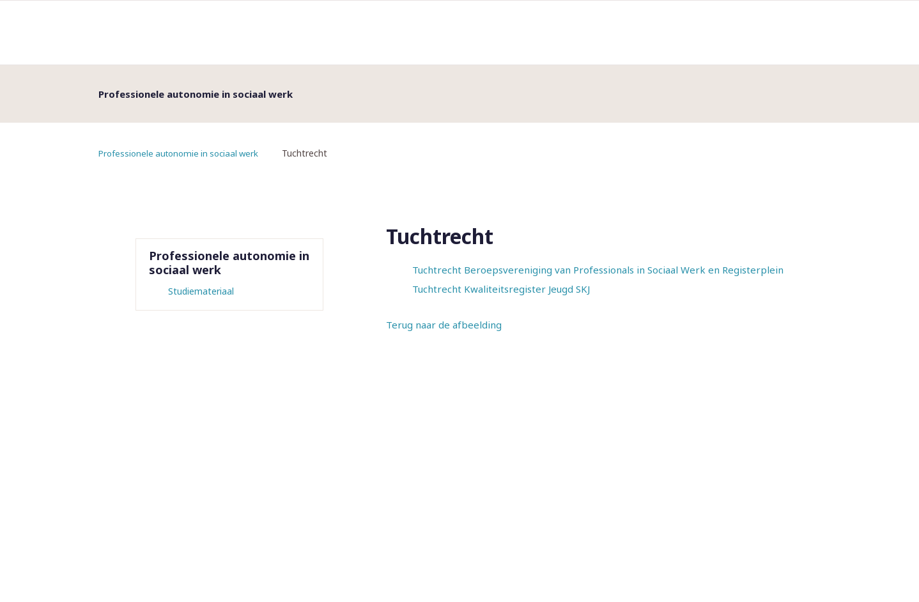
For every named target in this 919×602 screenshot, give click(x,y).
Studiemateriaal (201, 291)
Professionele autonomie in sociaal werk (182, 153)
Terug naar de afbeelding (444, 324)
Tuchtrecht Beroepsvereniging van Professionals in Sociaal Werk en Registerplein (598, 269)
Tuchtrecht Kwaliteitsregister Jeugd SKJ (501, 288)
